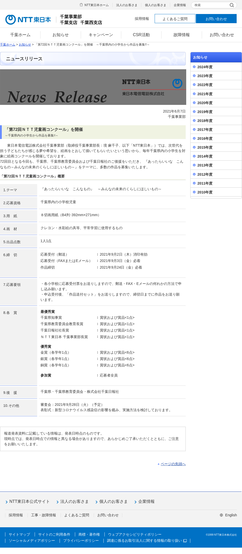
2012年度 (204, 174)
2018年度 (204, 121)
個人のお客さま (155, 5)
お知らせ (25, 44)
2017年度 (204, 130)
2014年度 (204, 156)
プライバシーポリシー (81, 540)
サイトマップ (19, 534)
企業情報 (180, 5)
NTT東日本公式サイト (29, 501)
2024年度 (204, 67)
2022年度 (204, 85)
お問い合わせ (216, 19)
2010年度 (204, 192)
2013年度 (204, 165)
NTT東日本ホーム (97, 5)
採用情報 (142, 19)
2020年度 (204, 103)
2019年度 (204, 112)
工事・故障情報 (43, 515)
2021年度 (204, 94)
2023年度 (204, 76)
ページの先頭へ (173, 464)
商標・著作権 (89, 534)
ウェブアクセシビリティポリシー (135, 534)
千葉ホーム (7, 44)
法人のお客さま (127, 5)
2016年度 (204, 138)
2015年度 (204, 147)
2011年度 (204, 183)
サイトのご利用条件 (54, 534)
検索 (198, 5)
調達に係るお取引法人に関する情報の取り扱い (147, 540)
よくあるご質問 (175, 19)
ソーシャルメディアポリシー (32, 540)
